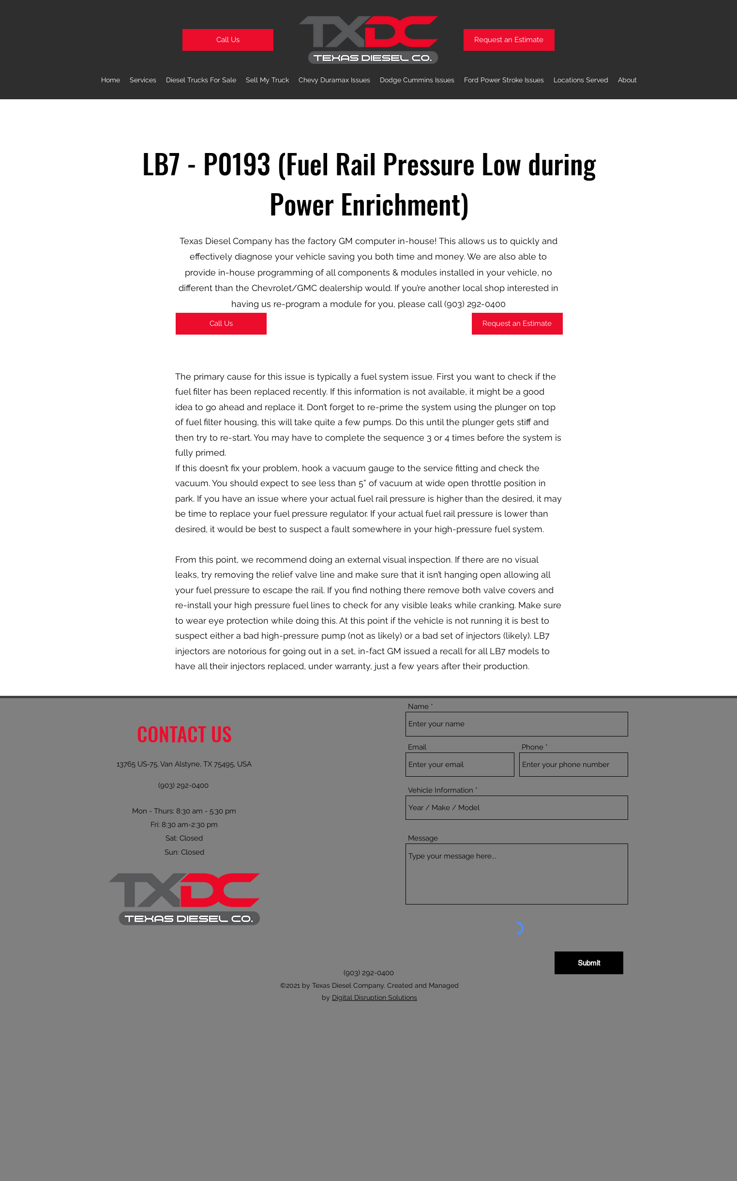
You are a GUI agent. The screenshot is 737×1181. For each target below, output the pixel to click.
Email (417, 747)
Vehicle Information (440, 790)
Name (418, 706)
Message (423, 838)
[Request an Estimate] (509, 40)
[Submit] (589, 962)
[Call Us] (227, 40)
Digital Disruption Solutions (374, 997)
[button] (334, 80)
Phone (532, 747)
